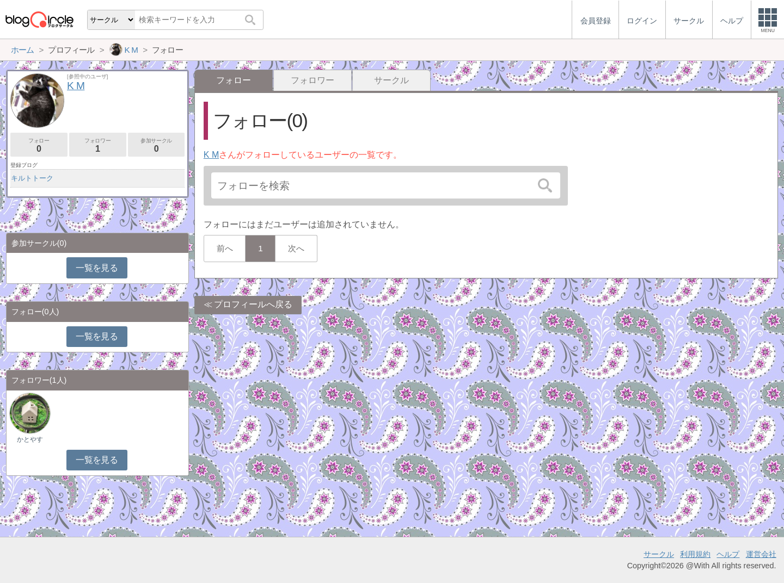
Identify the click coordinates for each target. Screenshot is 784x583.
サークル (391, 80)
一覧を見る (97, 267)
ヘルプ (727, 554)
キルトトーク (32, 178)
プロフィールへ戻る (253, 304)
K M (211, 154)
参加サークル (156, 145)
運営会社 (761, 554)
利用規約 (695, 554)
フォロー (39, 145)
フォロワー (312, 80)
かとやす (30, 439)
